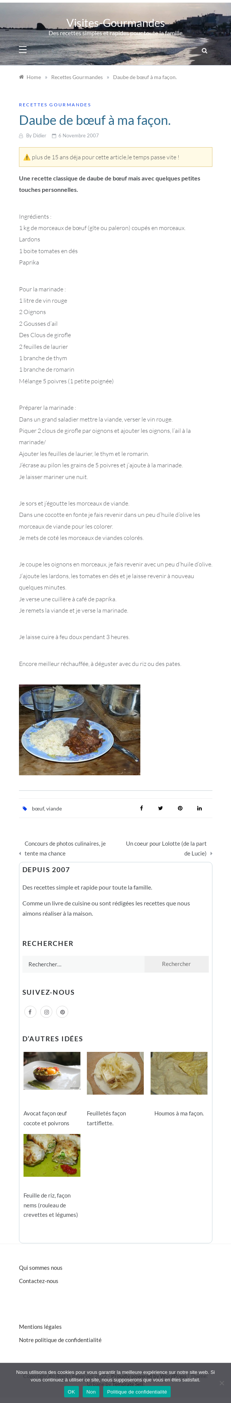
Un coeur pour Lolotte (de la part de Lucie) (166, 848)
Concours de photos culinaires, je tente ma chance (65, 848)
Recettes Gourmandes (55, 104)
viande (54, 808)
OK (71, 1392)
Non (91, 1392)
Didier (39, 135)
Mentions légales (40, 1326)
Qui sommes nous (41, 1267)
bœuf (38, 808)
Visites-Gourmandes (115, 22)
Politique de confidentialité (137, 1392)
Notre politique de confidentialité (60, 1339)
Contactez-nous (38, 1280)
